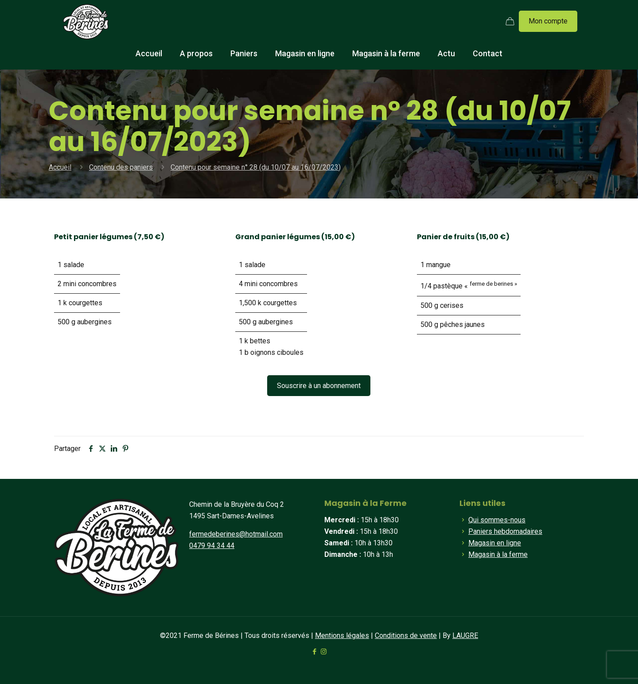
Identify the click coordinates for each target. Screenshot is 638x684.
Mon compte (548, 21)
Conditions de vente (406, 635)
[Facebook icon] (314, 652)
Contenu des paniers (121, 167)
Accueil (60, 167)
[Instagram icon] (323, 652)
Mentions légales (342, 635)
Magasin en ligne (494, 543)
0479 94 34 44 (211, 545)
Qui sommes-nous (496, 520)
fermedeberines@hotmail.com (236, 534)
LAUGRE (465, 635)
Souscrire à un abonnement (319, 385)
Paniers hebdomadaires (505, 531)
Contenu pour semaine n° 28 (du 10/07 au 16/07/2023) (256, 167)
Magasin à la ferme (498, 554)
